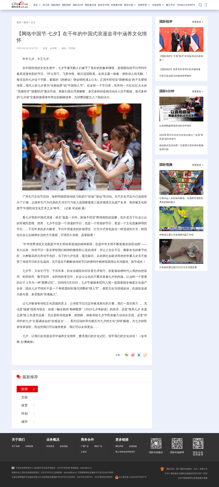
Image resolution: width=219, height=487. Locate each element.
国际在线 (20, 5)
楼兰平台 (170, 5)
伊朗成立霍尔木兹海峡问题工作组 (176, 234)
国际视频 (165, 164)
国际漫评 (55, 5)
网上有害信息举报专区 (125, 452)
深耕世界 (144, 5)
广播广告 (85, 446)
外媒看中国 (116, 5)
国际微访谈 (90, 5)
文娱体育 (158, 5)
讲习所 (46, 5)
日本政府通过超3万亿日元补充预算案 (178, 267)
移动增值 (64, 446)
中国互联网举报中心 (22, 468)
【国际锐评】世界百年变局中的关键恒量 (179, 69)
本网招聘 (29, 446)
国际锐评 (66, 5)
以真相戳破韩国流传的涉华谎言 (175, 125)
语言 (37, 5)
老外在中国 (103, 5)
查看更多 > (197, 22)
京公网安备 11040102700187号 (130, 477)
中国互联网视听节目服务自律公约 (26, 477)
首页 (19, 22)
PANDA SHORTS (186, 5)
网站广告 (98, 446)
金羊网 (53, 48)
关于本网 (16, 446)
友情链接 (133, 446)
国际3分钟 (78, 5)
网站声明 (119, 446)
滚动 (26, 22)
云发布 (84, 452)
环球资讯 (50, 446)
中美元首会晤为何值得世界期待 (175, 75)
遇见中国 (130, 5)
